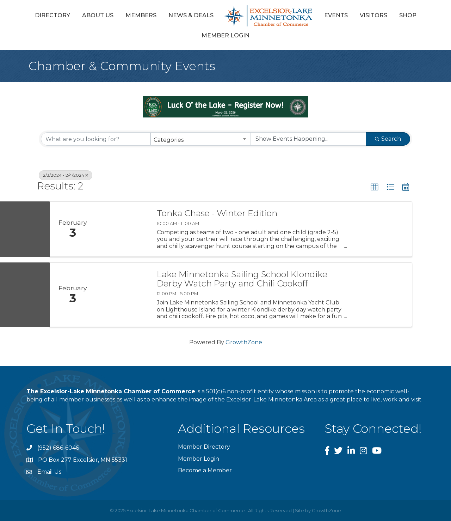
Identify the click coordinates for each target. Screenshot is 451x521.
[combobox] (200, 139)
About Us (97, 15)
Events (336, 15)
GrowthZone (244, 342)
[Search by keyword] (95, 139)
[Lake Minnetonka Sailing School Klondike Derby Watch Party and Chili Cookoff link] (122, 294)
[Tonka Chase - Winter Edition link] (122, 229)
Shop (407, 15)
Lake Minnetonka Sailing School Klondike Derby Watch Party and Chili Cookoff (242, 279)
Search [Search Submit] (388, 138)
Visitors (373, 15)
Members (140, 15)
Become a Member (205, 470)
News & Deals (191, 15)
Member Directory (204, 446)
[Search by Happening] (308, 139)
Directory (52, 15)
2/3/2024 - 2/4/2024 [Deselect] (65, 175)
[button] (374, 187)
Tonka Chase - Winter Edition (217, 213)
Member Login (225, 35)
